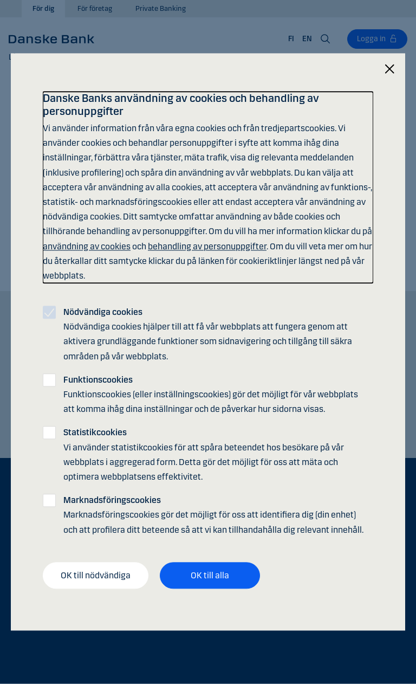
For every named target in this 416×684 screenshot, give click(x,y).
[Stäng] (389, 69)
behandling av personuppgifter (207, 246)
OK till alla (210, 575)
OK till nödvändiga (96, 575)
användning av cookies (87, 246)
